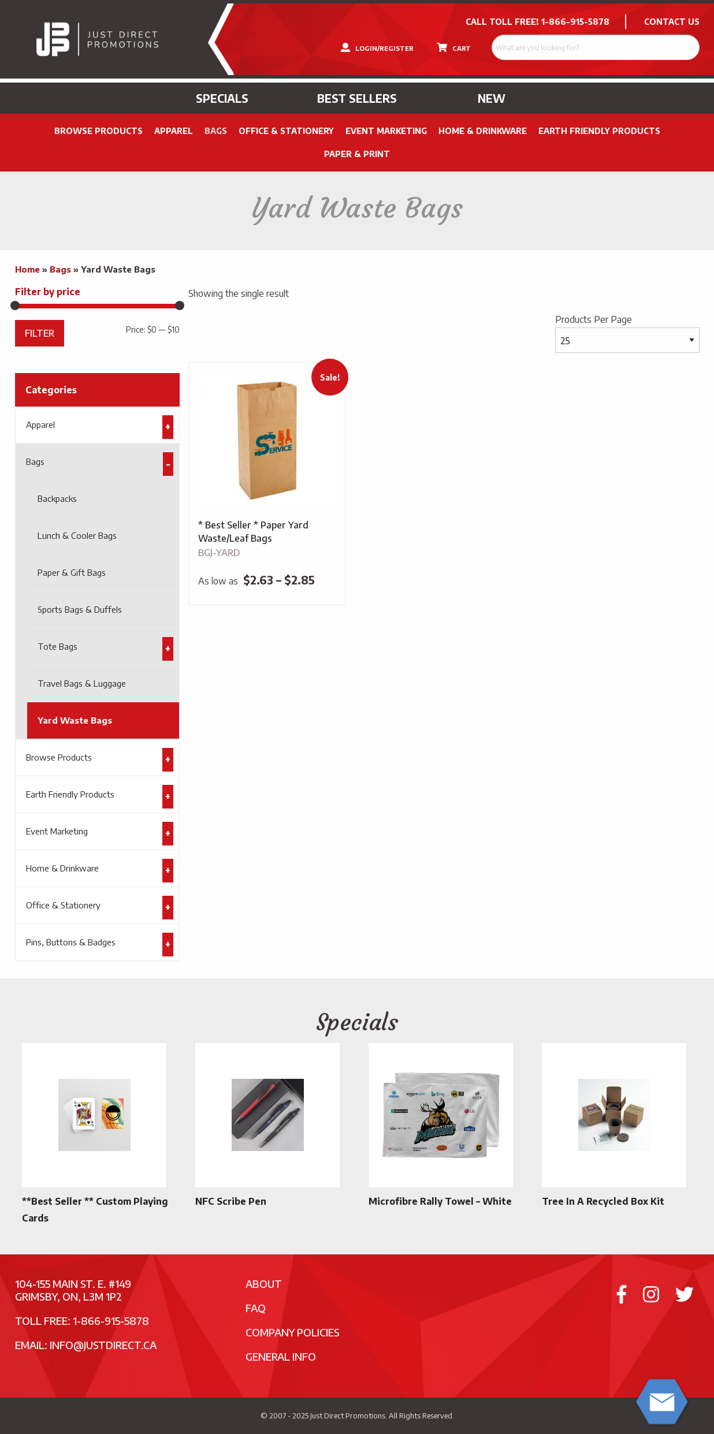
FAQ (256, 1307)
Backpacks (57, 498)
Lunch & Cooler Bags (77, 535)
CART (454, 47)
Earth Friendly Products (599, 131)
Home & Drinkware (482, 131)
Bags (215, 131)
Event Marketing (386, 131)
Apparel (173, 131)
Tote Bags (57, 646)
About (264, 1283)
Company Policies (293, 1332)
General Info (281, 1356)
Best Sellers (357, 98)
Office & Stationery (286, 131)
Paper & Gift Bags (72, 572)
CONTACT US (672, 22)
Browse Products (98, 131)
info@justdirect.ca (103, 1344)
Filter (39, 333)
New (491, 98)
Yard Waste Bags (75, 720)
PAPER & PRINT (357, 154)
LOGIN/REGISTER (377, 47)
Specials (222, 98)
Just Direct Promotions (347, 1415)
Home (27, 269)
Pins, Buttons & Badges (71, 942)
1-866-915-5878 (575, 22)
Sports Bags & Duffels (80, 609)
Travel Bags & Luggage (82, 683)
